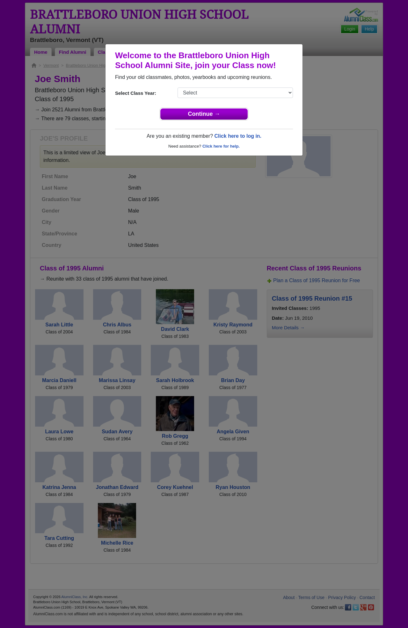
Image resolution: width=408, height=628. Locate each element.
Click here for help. (221, 146)
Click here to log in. (237, 136)
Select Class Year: (135, 93)
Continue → (204, 114)
